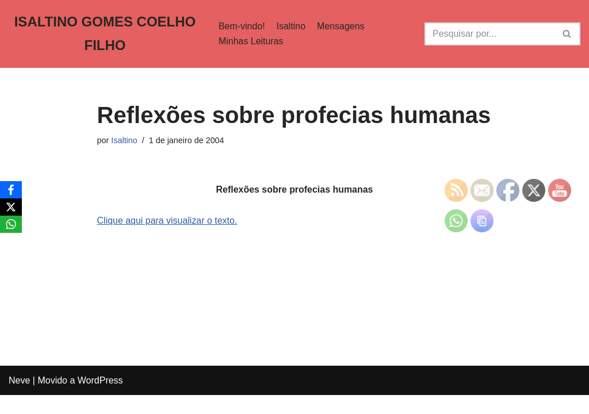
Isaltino (290, 26)
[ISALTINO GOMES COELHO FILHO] (105, 33)
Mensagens (341, 26)
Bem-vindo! (241, 26)
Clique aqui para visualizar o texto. (167, 220)
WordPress (100, 399)
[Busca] (489, 33)
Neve (19, 399)
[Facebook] (11, 189)
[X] (11, 207)
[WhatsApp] (11, 224)
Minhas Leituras (250, 41)
